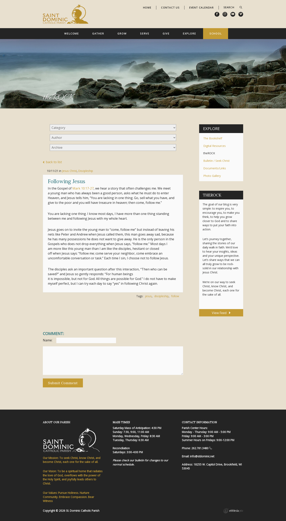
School (215, 33)
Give (166, 33)
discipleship (161, 296)
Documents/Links (214, 168)
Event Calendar (201, 7)
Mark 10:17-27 (83, 188)
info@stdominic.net (202, 456)
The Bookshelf (212, 138)
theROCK (209, 153)
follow (175, 296)
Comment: (53, 334)
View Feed (221, 313)
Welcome (71, 33)
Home (147, 7)
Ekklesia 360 (233, 511)
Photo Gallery (212, 176)
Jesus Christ (69, 171)
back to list (52, 162)
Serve (144, 33)
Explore (189, 33)
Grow (122, 33)
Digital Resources (214, 146)
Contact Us (170, 7)
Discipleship (85, 171)
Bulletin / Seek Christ (216, 161)
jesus (148, 296)
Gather (98, 33)
